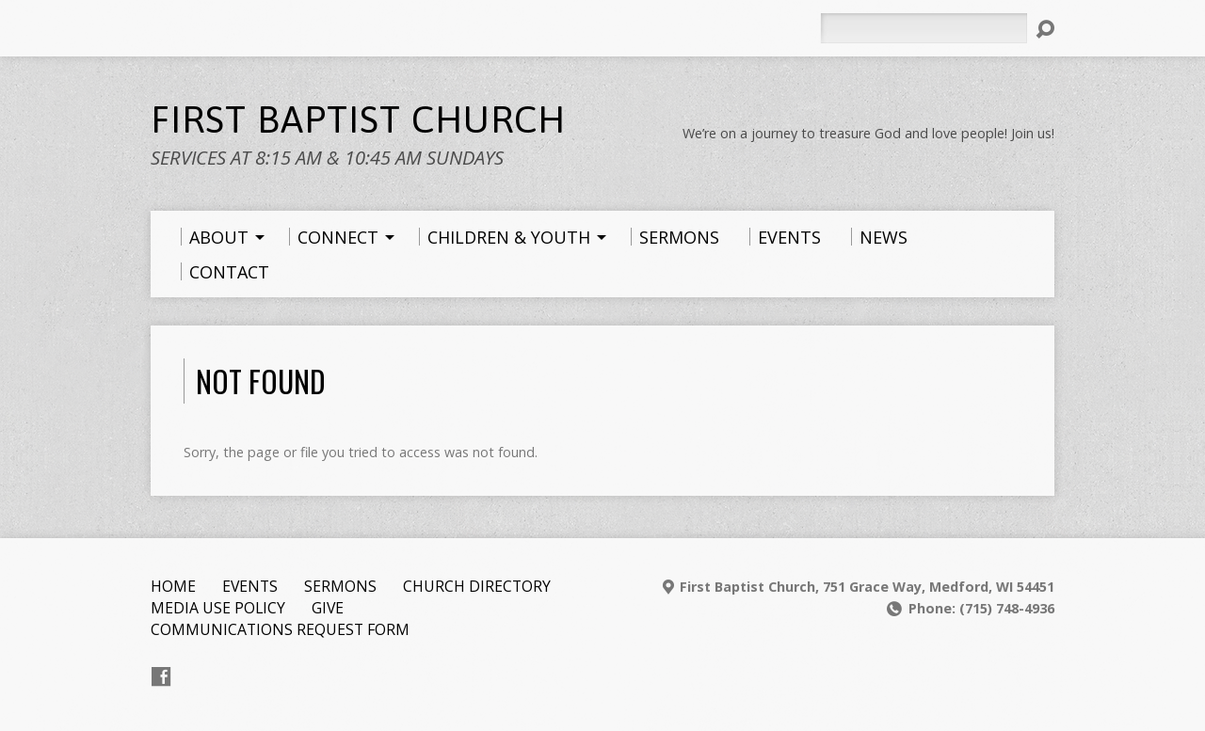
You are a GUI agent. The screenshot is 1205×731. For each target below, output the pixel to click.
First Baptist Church (358, 119)
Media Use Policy (218, 607)
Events (250, 586)
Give (328, 607)
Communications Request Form (280, 629)
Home (173, 586)
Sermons (340, 586)
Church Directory (477, 586)
